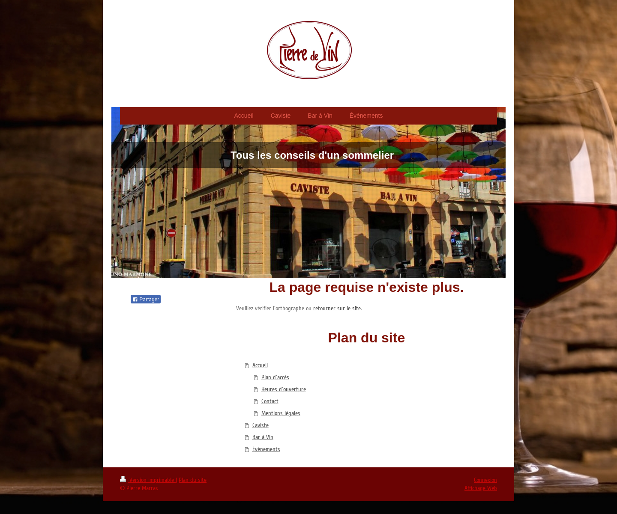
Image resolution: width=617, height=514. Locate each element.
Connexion (485, 480)
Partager (145, 300)
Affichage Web (480, 488)
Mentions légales (280, 413)
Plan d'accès (275, 377)
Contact (270, 401)
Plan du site (193, 480)
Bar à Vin (262, 437)
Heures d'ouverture (283, 389)
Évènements (266, 449)
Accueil (260, 365)
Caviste (260, 425)
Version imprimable (148, 480)
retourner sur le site (337, 308)
